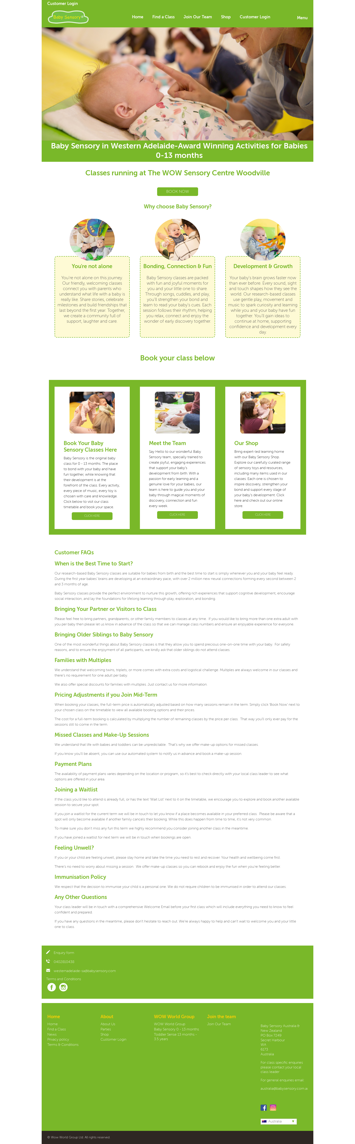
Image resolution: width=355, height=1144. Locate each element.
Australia (272, 1121)
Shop (226, 17)
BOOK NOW (177, 192)
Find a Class (163, 17)
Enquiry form (60, 953)
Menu (302, 18)
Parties (106, 1029)
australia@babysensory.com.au (285, 1089)
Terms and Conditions (63, 979)
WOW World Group (169, 1024)
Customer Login (62, 4)
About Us (108, 1024)
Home (137, 17)
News (52, 1035)
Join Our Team (198, 17)
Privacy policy (58, 1040)
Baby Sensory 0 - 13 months (176, 1029)
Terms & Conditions (63, 1045)
